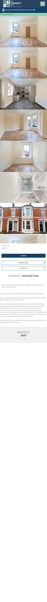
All (23, 268)
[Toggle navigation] (42, 4)
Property (23, 263)
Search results (7, 14)
